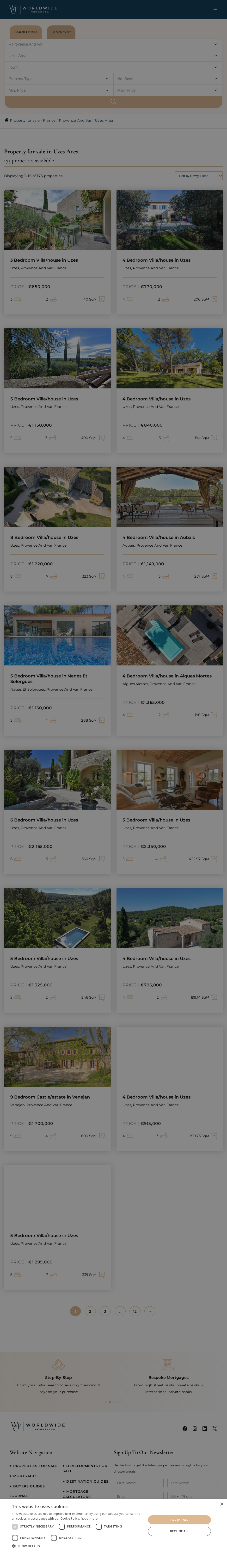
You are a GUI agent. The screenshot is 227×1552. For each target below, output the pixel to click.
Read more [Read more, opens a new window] (89, 1518)
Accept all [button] (179, 1520)
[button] (77, 1546)
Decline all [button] (179, 1531)
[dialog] (113, 1525)
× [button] (221, 1504)
